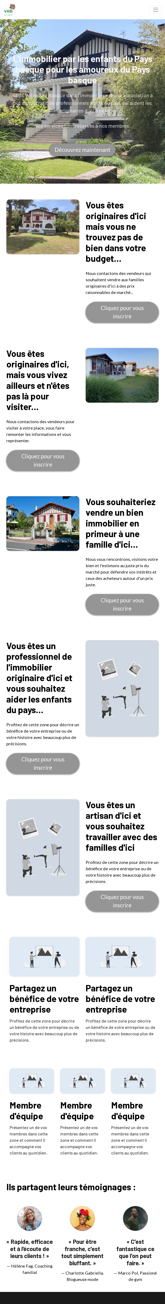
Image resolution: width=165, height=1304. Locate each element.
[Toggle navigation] (156, 10)
